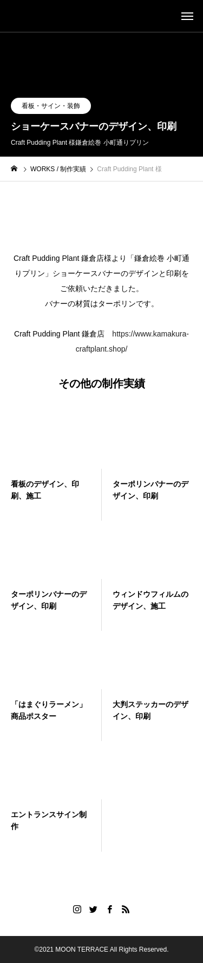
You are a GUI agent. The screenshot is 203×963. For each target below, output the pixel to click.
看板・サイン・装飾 (51, 106)
